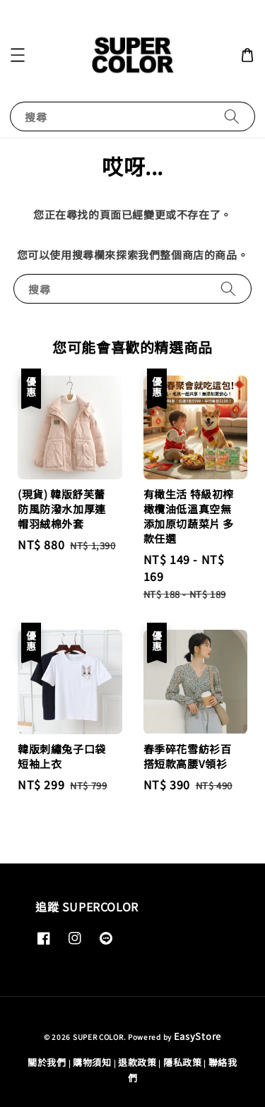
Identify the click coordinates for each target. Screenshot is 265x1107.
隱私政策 (182, 1062)
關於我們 (47, 1062)
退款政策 (137, 1062)
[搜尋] (231, 116)
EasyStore (197, 1036)
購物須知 (92, 1062)
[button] (17, 55)
